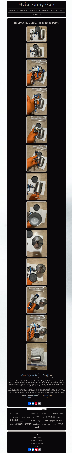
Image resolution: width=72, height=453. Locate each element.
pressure (55, 414)
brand (12, 424)
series (61, 413)
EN (35, 446)
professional (16, 417)
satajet (39, 421)
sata (38, 416)
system (21, 413)
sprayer (52, 421)
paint (14, 420)
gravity (19, 423)
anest (44, 424)
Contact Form (36, 437)
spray (28, 423)
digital (12, 413)
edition (21, 421)
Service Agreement (36, 443)
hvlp (60, 423)
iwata (44, 413)
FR (38, 446)
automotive (26, 421)
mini (43, 417)
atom (33, 420)
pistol (33, 413)
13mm (45, 420)
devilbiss (50, 416)
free (38, 413)
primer (49, 414)
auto (49, 424)
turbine (28, 417)
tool (33, 417)
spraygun (27, 413)
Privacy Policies (36, 440)
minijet (54, 424)
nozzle (59, 420)
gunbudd (37, 424)
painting (58, 417)
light (17, 413)
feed (36, 427)
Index (36, 434)
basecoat (23, 417)
